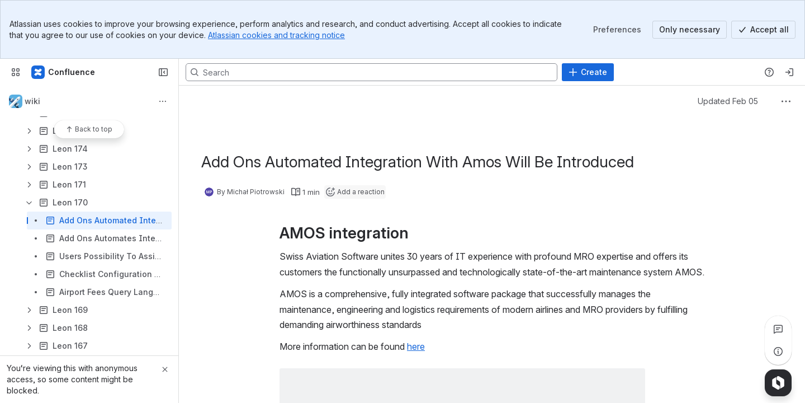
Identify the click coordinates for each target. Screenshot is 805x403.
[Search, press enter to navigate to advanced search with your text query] (371, 72)
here (416, 346)
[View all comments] (778, 329)
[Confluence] (63, 72)
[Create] (588, 72)
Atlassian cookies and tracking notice (276, 35)
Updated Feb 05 (728, 101)
